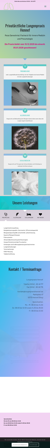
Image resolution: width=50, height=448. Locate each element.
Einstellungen (34, 444)
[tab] (6, 216)
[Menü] (45, 6)
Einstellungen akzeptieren (20, 444)
